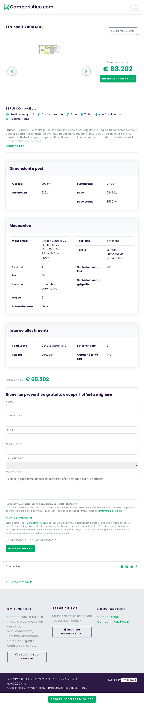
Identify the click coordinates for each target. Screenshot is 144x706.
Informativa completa (110, 510)
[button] (72, 518)
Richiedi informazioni (72, 631)
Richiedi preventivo (118, 78)
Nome (11, 401)
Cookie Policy (16, 688)
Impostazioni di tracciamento (68, 688)
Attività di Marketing (21, 518)
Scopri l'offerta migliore (72, 699)
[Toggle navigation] (135, 7)
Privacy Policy (36, 688)
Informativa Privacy (36, 522)
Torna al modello (19, 582)
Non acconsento (45, 540)
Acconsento (18, 540)
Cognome (14, 415)
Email (11, 430)
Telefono (13, 443)
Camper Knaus (108, 617)
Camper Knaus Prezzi (113, 621)
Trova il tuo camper (27, 656)
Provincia (14, 458)
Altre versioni (122, 31)
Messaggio (14, 471)
